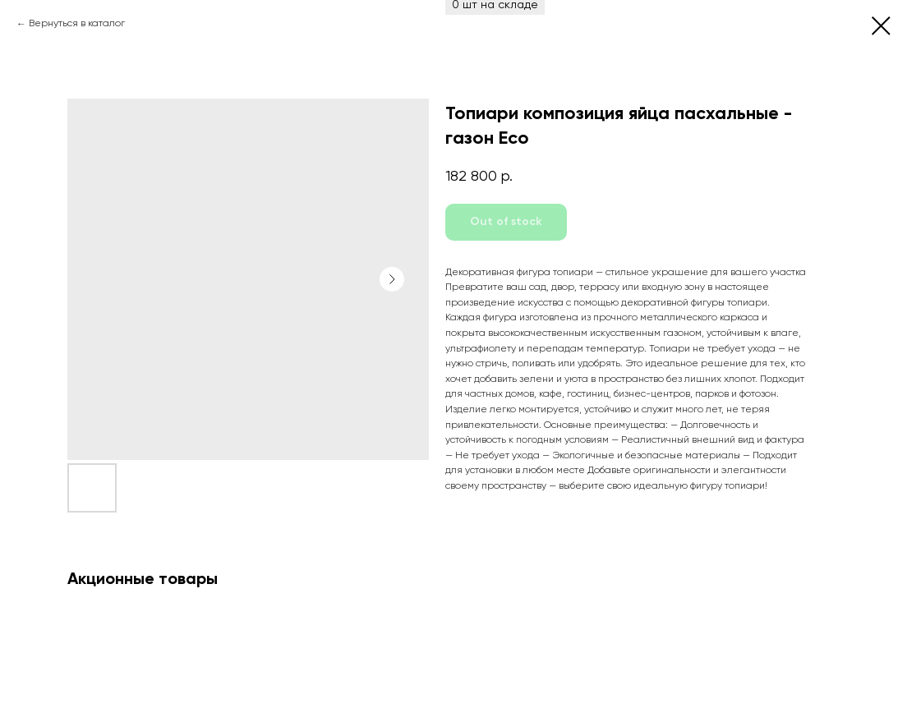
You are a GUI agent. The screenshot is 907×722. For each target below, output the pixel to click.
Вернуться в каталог (77, 24)
